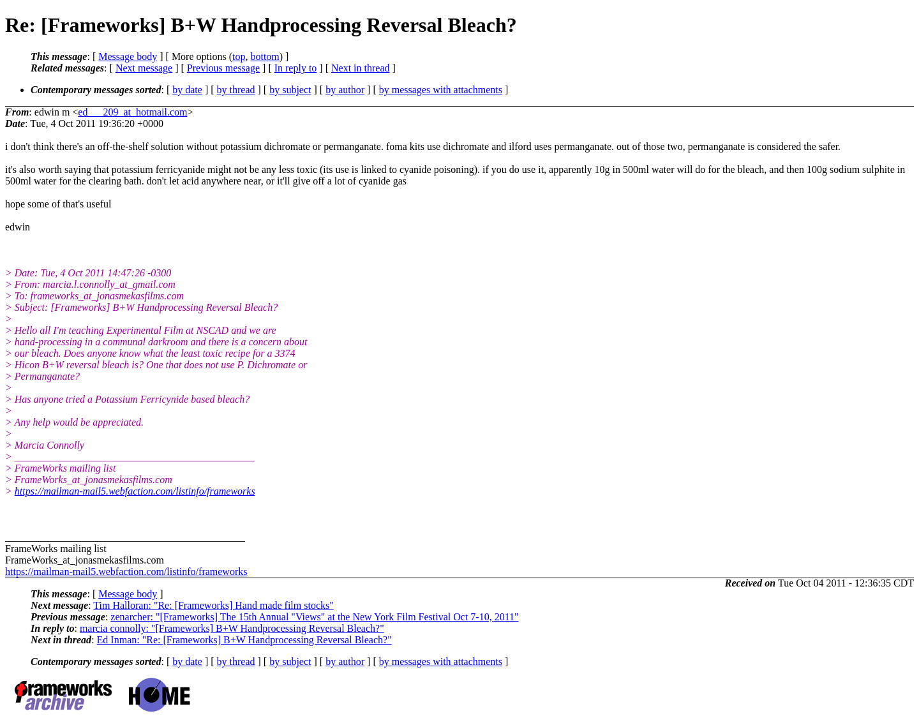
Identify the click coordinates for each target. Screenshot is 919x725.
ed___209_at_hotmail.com (132, 112)
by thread (236, 89)
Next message (144, 68)
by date (187, 89)
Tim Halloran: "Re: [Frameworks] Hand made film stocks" (213, 605)
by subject (290, 89)
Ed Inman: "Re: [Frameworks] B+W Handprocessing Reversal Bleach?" (244, 639)
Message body (127, 56)
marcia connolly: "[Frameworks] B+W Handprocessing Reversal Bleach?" (232, 628)
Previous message (223, 68)
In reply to (295, 68)
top (238, 56)
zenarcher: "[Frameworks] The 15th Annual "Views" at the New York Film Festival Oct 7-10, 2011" (314, 616)
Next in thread (360, 68)
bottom (264, 56)
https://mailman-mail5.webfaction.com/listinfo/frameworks (135, 491)
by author (344, 89)
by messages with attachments (440, 89)
